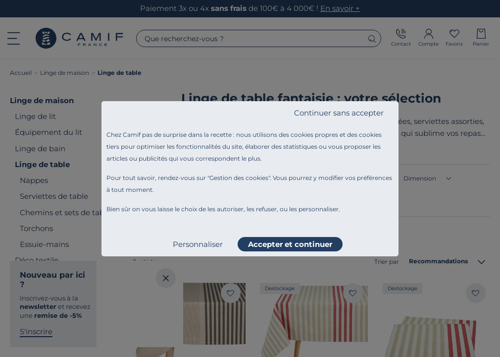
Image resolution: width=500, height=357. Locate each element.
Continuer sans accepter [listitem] (339, 113)
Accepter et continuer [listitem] (290, 244)
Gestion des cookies (238, 177)
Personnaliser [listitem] (198, 244)
